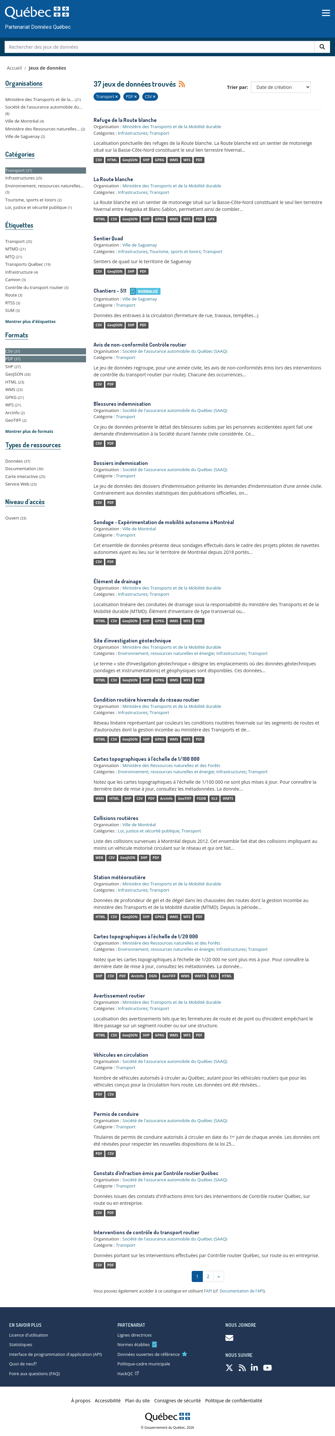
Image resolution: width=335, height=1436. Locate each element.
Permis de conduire (116, 1114)
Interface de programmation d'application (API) (55, 1354)
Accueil (14, 68)
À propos (81, 1400)
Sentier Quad (108, 238)
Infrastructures (132, 133)
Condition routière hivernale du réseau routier (146, 699)
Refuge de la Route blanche (125, 120)
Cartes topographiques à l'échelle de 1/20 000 (146, 936)
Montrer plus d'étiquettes (30, 321)
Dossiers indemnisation (121, 463)
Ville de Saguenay (139, 245)
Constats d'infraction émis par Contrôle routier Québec (156, 1173)
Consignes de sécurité (177, 1400)
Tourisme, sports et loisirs (175, 251)
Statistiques (20, 1344)
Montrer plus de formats (29, 431)
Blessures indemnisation (122, 404)
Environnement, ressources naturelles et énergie (166, 653)
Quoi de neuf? (23, 1364)
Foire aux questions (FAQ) (34, 1373)
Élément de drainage (117, 581)
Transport (159, 133)
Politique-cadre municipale (143, 1364)
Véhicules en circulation (121, 1054)
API (209, 1291)
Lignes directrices (134, 1335)
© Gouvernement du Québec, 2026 (167, 1427)
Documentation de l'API (241, 1291)
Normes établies (133, 1344)
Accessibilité (108, 1400)
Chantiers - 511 (110, 290)
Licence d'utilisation (28, 1335)
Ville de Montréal (139, 529)
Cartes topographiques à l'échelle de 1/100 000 (147, 759)
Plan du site (137, 1400)
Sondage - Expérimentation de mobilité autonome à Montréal (164, 522)
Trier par (237, 87)
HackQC (128, 1373)
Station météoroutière (120, 877)
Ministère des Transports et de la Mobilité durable (171, 126)
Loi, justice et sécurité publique (148, 831)
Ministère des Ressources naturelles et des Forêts (171, 765)
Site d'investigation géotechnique (132, 640)
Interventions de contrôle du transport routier (146, 1232)
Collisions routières (116, 818)
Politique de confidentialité (233, 1400)
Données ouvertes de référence (148, 1354)
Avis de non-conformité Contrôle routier (140, 344)
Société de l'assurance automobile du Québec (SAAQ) (174, 351)
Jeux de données (47, 68)
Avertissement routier (119, 995)
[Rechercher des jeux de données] (160, 47)
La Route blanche (113, 179)
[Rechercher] (322, 47)
